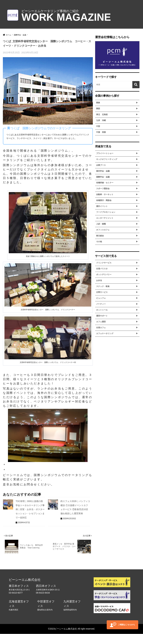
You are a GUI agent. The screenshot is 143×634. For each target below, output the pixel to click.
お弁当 (99, 280)
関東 (98, 103)
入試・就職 (101, 224)
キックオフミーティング (106, 159)
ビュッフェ (101, 298)
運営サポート (102, 316)
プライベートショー (104, 153)
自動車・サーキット (104, 194)
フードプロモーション (105, 212)
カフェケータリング (104, 333)
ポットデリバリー (103, 274)
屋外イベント (102, 206)
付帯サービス (102, 292)
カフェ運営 (101, 322)
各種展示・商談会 (103, 200)
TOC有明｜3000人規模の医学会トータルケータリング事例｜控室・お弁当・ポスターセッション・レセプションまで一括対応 (30, 509)
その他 (99, 241)
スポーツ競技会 (103, 188)
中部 (98, 126)
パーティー (101, 304)
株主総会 (100, 236)
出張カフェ (101, 327)
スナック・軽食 (103, 286)
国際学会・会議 (103, 177)
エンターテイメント (104, 218)
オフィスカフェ (103, 230)
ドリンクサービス (103, 263)
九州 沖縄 (101, 120)
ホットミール (102, 310)
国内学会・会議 (103, 171)
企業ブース (101, 165)
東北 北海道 (102, 114)
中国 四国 (101, 132)
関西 (98, 108)
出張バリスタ (102, 269)
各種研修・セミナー (104, 183)
